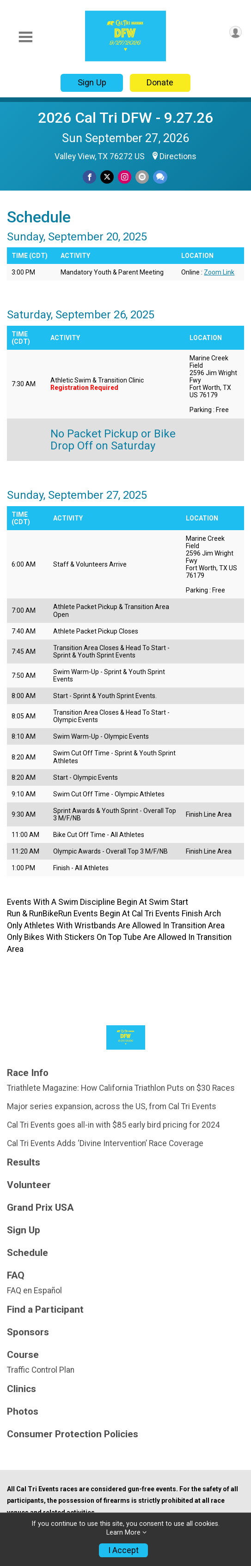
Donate (160, 82)
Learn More (123, 1532)
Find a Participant (45, 1309)
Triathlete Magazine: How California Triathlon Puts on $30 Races (121, 1088)
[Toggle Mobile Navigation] (25, 37)
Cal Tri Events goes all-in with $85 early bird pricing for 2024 (113, 1125)
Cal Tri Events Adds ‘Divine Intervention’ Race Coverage (105, 1143)
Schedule (27, 1253)
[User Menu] (235, 32)
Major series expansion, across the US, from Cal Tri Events (111, 1106)
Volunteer (29, 1185)
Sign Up (92, 82)
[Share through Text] (160, 177)
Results (23, 1162)
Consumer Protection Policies (72, 1434)
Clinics (21, 1389)
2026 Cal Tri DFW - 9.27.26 (125, 117)
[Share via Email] (142, 177)
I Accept (123, 1550)
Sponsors (28, 1332)
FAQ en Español (34, 1290)
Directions (177, 156)
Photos (22, 1411)
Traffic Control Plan (40, 1370)
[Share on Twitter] (107, 177)
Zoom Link (219, 272)
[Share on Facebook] (89, 177)
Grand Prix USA (40, 1207)
